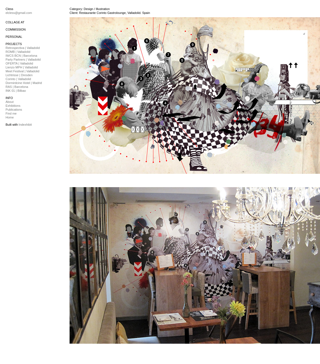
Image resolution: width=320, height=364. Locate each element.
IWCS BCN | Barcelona (21, 55)
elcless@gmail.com (19, 12)
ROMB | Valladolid (18, 51)
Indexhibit (25, 124)
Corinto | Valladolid (18, 79)
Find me (11, 113)
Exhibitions (13, 105)
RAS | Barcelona (17, 86)
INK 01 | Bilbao (16, 90)
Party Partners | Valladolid (23, 59)
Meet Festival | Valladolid (22, 71)
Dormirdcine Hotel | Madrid (24, 83)
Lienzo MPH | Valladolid (22, 67)
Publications (14, 109)
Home (10, 117)
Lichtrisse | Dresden (19, 75)
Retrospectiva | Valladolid (23, 47)
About (10, 101)
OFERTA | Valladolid (19, 63)
